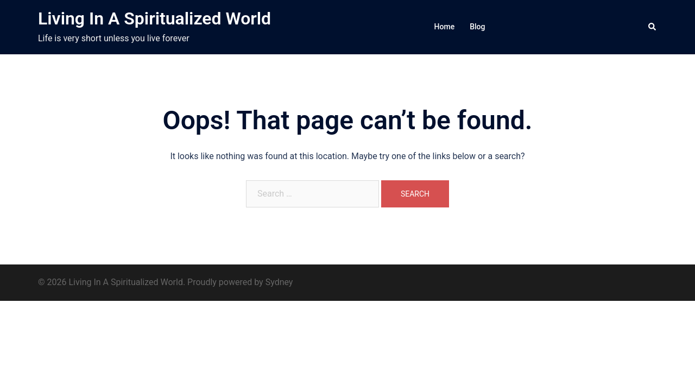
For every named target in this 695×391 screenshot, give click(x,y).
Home (444, 26)
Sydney (279, 282)
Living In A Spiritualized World (154, 18)
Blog (477, 26)
